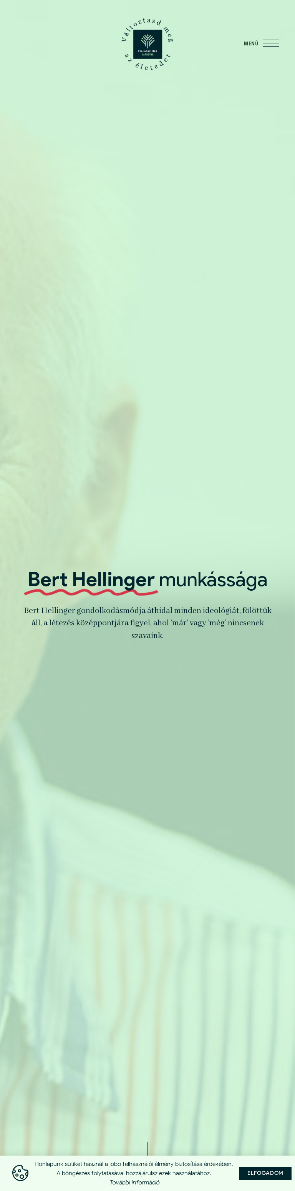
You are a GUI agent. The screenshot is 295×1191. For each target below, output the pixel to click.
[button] (265, 1173)
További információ (135, 1182)
